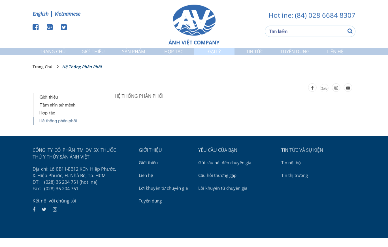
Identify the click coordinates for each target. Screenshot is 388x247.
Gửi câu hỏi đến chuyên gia (224, 171)
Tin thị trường (294, 184)
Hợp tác (173, 55)
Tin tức (254, 55)
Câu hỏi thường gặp (217, 184)
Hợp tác (48, 122)
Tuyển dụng (295, 55)
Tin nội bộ (291, 171)
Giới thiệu (49, 106)
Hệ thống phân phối (82, 75)
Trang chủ (53, 55)
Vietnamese (67, 13)
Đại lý (214, 55)
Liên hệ (335, 55)
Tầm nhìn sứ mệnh (58, 114)
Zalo (324, 97)
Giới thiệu (93, 55)
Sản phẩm (133, 55)
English (40, 13)
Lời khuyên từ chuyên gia (163, 196)
